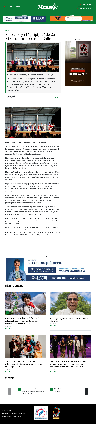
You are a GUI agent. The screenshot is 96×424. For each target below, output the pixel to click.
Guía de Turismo (6, 416)
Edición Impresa (85, 4)
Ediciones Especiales (83, 8)
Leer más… (8, 328)
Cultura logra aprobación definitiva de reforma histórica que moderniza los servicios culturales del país (22, 321)
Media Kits (22, 413)
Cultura (7, 30)
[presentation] (9, 391)
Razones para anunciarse (9, 413)
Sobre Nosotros (6, 410)
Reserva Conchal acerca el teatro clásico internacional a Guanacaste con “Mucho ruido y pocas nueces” (23, 364)
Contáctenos (17, 416)
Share (56, 97)
